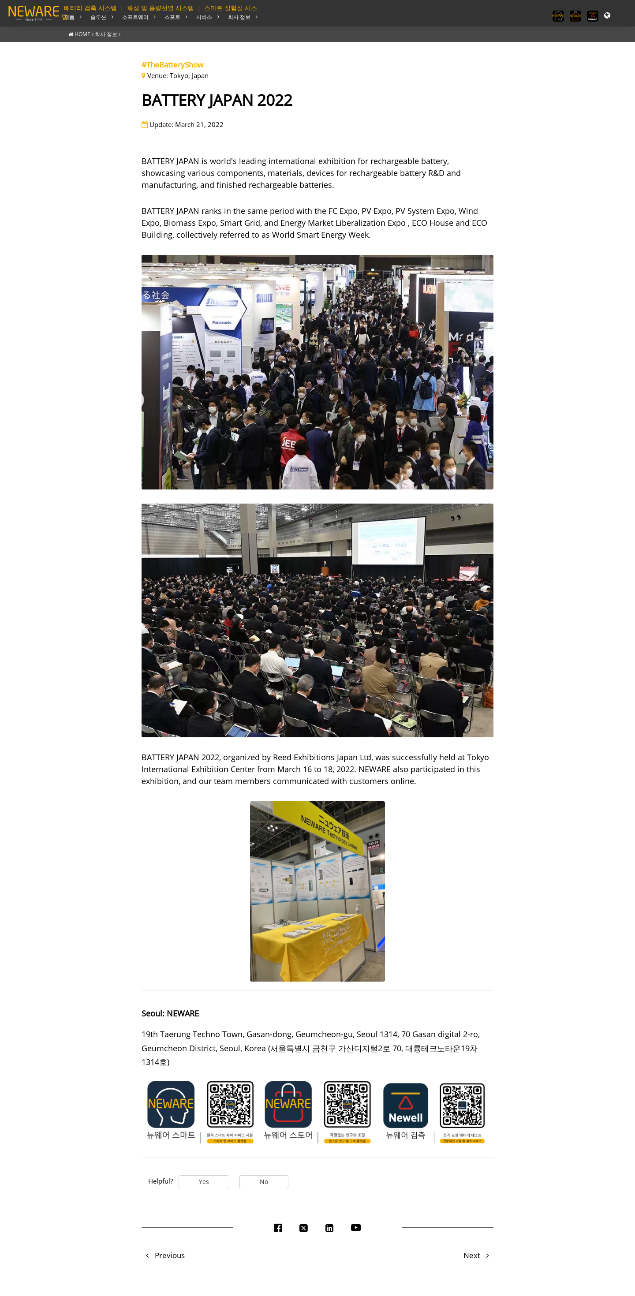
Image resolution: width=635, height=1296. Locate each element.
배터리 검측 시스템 (90, 8)
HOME (82, 33)
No (264, 1181)
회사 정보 (106, 33)
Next (478, 1255)
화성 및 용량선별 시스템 (160, 8)
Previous (163, 1255)
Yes (204, 1181)
